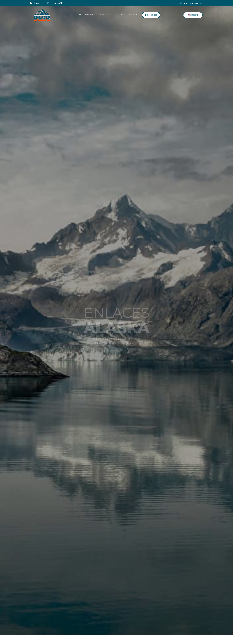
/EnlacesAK (37, 3)
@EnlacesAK (54, 3)
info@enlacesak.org (191, 3)
